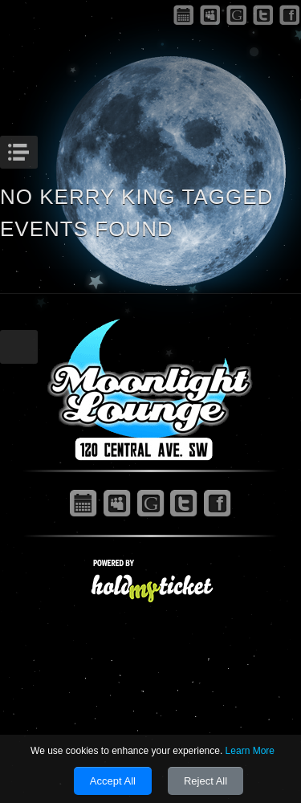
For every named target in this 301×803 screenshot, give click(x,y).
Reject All (205, 781)
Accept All (113, 781)
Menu (36, 147)
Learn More (250, 750)
